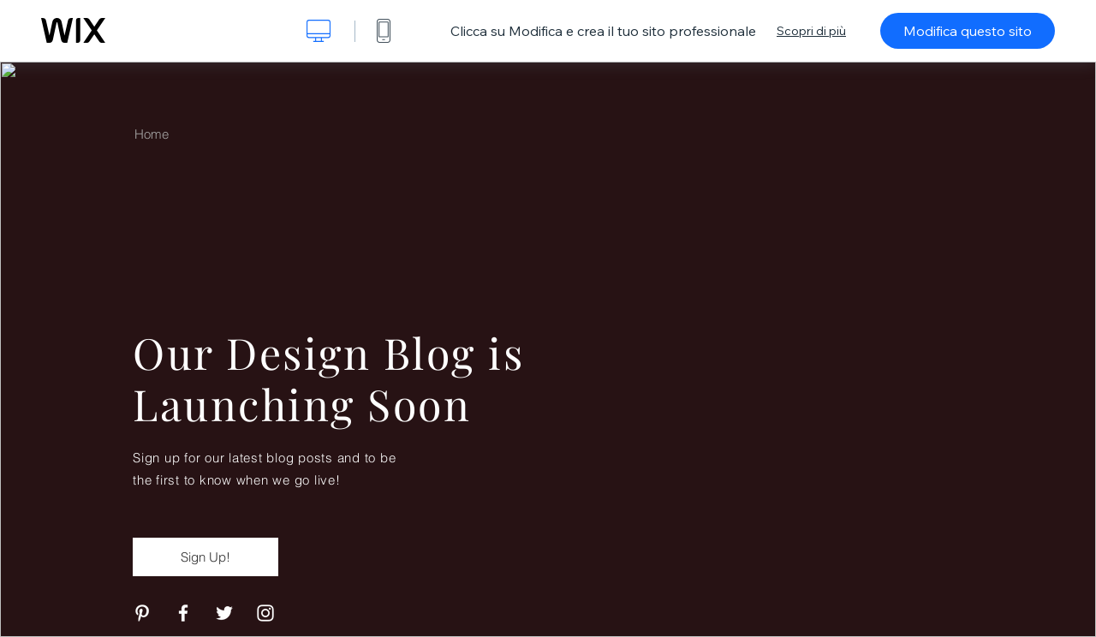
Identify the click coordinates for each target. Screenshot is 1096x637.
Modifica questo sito (967, 30)
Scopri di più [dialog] (811, 31)
